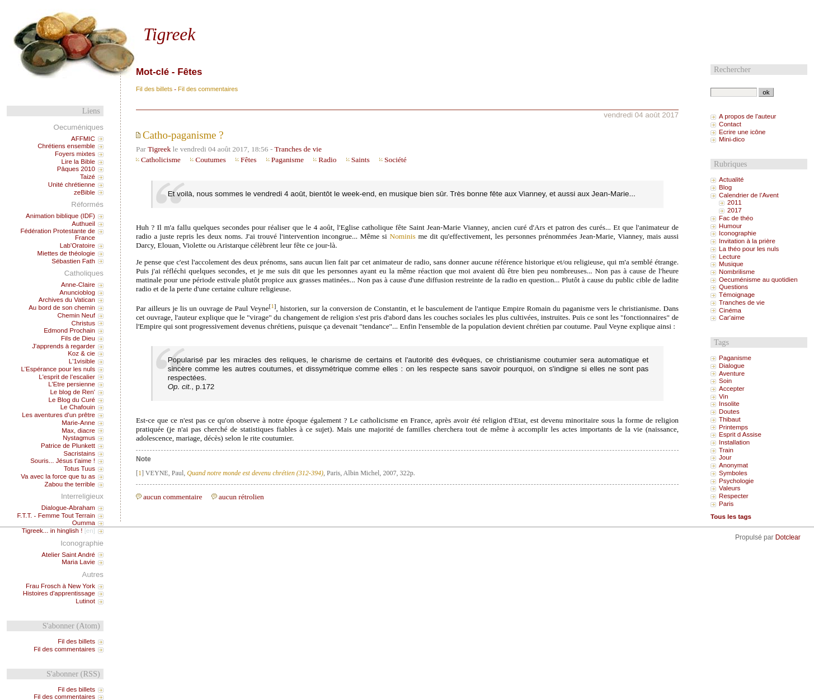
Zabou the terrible (69, 484)
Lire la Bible (78, 161)
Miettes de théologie (66, 253)
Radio (327, 159)
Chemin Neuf (76, 315)
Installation (734, 442)
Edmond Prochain (69, 330)
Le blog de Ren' (72, 392)
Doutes (729, 411)
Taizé (87, 176)
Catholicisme (161, 159)
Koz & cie (81, 353)
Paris (726, 503)
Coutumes (210, 159)
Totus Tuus (79, 468)
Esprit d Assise (740, 434)
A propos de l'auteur (747, 116)
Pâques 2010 (76, 168)
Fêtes (248, 159)
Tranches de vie (298, 149)
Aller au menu (179, 9)
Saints (360, 159)
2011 (734, 202)
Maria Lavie (78, 562)
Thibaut (730, 419)
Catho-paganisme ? (183, 135)
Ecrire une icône (742, 132)
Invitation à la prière (747, 241)
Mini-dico (732, 139)
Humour (730, 226)
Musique (731, 264)
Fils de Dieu (78, 338)
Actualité (731, 179)
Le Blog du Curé (71, 399)
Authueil (83, 223)
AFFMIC (83, 138)
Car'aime (732, 317)
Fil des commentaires (208, 89)
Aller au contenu (131, 9)
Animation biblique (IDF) (60, 215)
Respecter (734, 496)
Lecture (730, 256)
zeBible (84, 192)
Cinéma (730, 310)
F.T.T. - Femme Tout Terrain (56, 515)
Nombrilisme (737, 271)
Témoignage (737, 294)
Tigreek (169, 34)
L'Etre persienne (71, 384)
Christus (83, 323)
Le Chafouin (77, 407)
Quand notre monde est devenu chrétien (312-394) (255, 473)
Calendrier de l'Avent (749, 195)
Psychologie (736, 480)
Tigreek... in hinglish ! (52, 530)
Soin (725, 380)
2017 (734, 210)
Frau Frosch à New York (60, 586)
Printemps (733, 427)
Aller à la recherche (231, 9)
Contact (730, 124)
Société (395, 159)
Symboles (733, 473)
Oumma (83, 522)
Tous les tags (731, 516)
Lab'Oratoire (77, 245)
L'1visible (82, 361)
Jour (725, 457)
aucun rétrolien (241, 497)
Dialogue (732, 365)
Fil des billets (154, 89)
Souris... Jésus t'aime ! (62, 460)
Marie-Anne (78, 422)
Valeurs (729, 488)
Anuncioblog (77, 292)
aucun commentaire (173, 497)
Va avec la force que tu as (58, 476)
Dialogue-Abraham (68, 507)
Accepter (732, 388)
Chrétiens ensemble (66, 146)
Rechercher (732, 69)
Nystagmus (79, 437)
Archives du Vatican (67, 299)
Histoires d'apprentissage (59, 593)
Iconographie (737, 233)
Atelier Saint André (68, 554)
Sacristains (79, 453)
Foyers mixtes (75, 153)
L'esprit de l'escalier (67, 376)
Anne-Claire (78, 284)
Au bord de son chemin (62, 307)
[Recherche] (734, 92)
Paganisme (287, 159)
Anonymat (733, 465)
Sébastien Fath (73, 261)
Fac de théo (736, 218)
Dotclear (788, 537)
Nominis (402, 236)
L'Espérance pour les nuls (58, 369)
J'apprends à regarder (63, 346)
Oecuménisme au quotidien (758, 279)
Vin (723, 396)
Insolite (729, 403)
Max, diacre (78, 430)
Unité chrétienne (71, 184)
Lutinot (85, 601)
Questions (733, 286)
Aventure (732, 373)
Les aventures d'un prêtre (58, 415)
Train (726, 450)
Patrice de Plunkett (68, 445)
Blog (725, 187)
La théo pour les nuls (749, 248)
